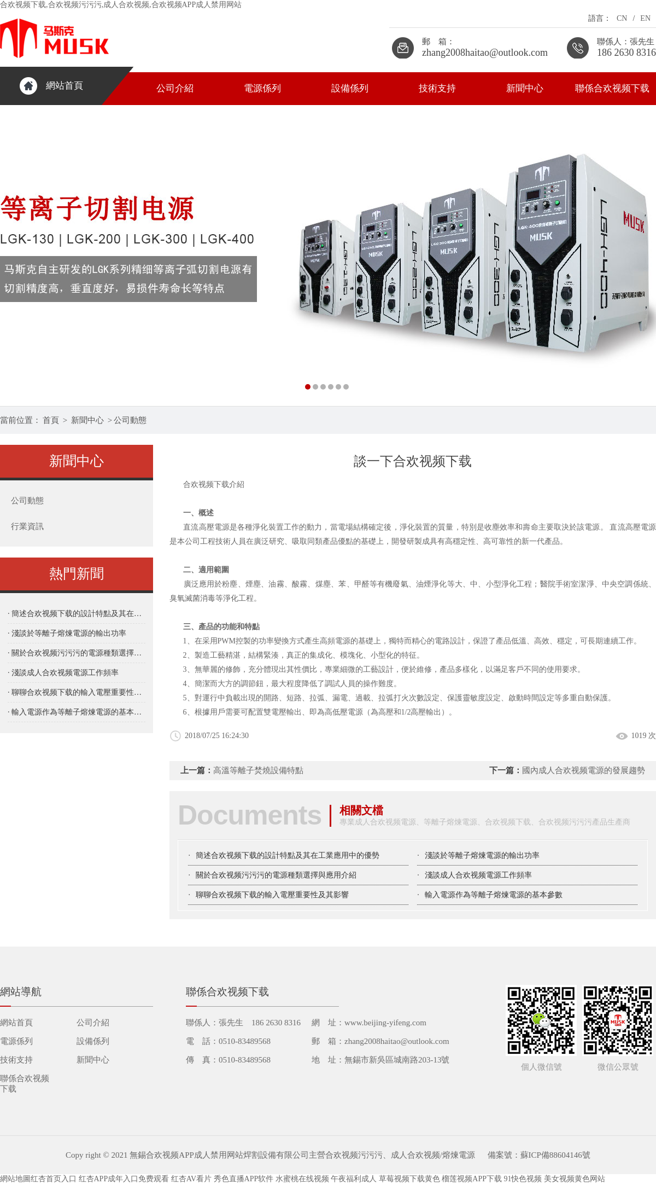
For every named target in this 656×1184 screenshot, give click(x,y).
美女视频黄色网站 (574, 1179)
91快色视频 (522, 1179)
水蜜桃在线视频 (302, 1179)
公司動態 (130, 420)
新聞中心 (524, 88)
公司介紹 (175, 88)
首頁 (51, 420)
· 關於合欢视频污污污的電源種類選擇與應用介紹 (76, 653)
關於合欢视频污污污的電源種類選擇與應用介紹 (276, 875)
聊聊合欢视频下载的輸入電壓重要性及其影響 (272, 895)
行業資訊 (27, 526)
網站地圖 (15, 1179)
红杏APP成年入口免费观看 (124, 1179)
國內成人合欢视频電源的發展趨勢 (583, 770)
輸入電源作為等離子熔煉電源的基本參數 (494, 895)
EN (645, 18)
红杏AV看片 (191, 1179)
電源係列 (262, 88)
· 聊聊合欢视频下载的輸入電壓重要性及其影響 (76, 692)
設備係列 (349, 88)
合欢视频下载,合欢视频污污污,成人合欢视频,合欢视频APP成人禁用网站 (121, 5)
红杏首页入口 (54, 1179)
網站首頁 (64, 85)
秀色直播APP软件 (244, 1179)
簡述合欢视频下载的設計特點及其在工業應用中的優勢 (287, 855)
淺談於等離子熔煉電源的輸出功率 (482, 855)
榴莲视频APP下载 (472, 1179)
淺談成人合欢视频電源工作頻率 (478, 875)
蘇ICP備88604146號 (555, 1155)
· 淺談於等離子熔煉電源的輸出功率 (67, 633)
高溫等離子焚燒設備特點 (258, 770)
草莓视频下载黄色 (409, 1179)
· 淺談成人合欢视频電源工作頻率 (63, 673)
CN (622, 18)
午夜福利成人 (354, 1179)
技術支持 (437, 88)
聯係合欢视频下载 (612, 88)
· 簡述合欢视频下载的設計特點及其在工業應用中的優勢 (76, 614)
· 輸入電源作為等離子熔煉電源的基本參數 (76, 712)
